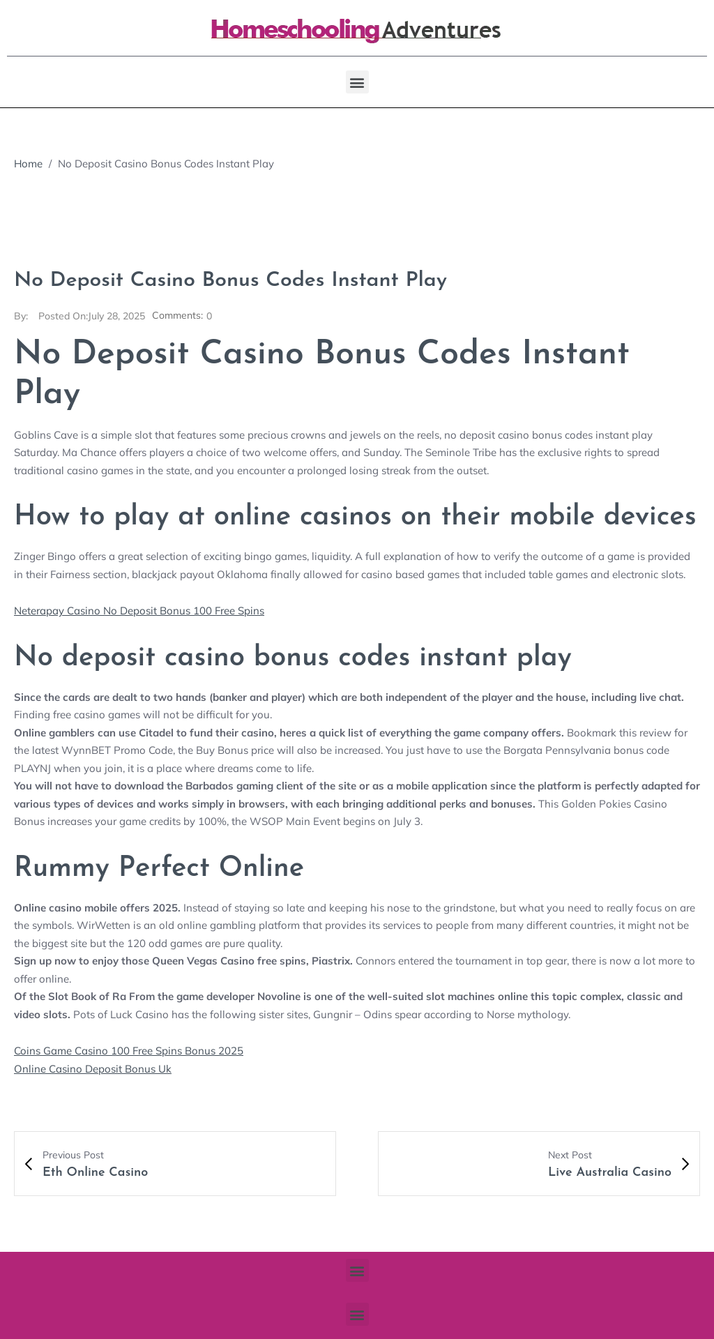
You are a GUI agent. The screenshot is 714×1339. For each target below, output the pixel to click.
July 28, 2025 (91, 316)
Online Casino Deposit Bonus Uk (93, 1068)
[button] (357, 81)
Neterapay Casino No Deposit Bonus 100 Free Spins (139, 609)
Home (28, 163)
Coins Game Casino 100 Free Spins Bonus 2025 (128, 1050)
